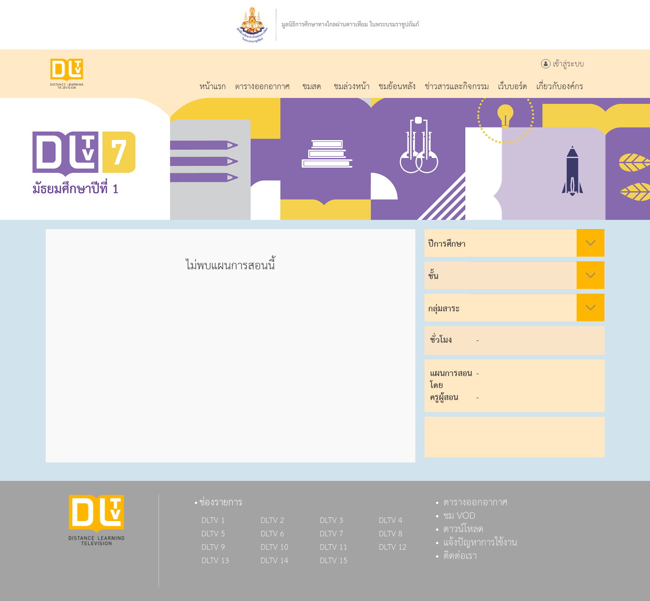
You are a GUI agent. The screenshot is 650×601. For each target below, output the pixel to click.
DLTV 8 (390, 534)
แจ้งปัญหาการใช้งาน (480, 543)
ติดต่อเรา (460, 556)
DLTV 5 (213, 534)
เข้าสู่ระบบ (562, 64)
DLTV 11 (333, 547)
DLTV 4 (390, 520)
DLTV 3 (331, 520)
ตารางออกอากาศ (475, 502)
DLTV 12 (393, 547)
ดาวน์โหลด (463, 529)
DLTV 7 (331, 534)
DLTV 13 (215, 561)
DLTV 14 (274, 561)
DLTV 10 (274, 547)
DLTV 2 (272, 520)
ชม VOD (459, 516)
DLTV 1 (213, 520)
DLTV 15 (333, 561)
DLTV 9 (213, 547)
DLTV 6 (272, 534)
